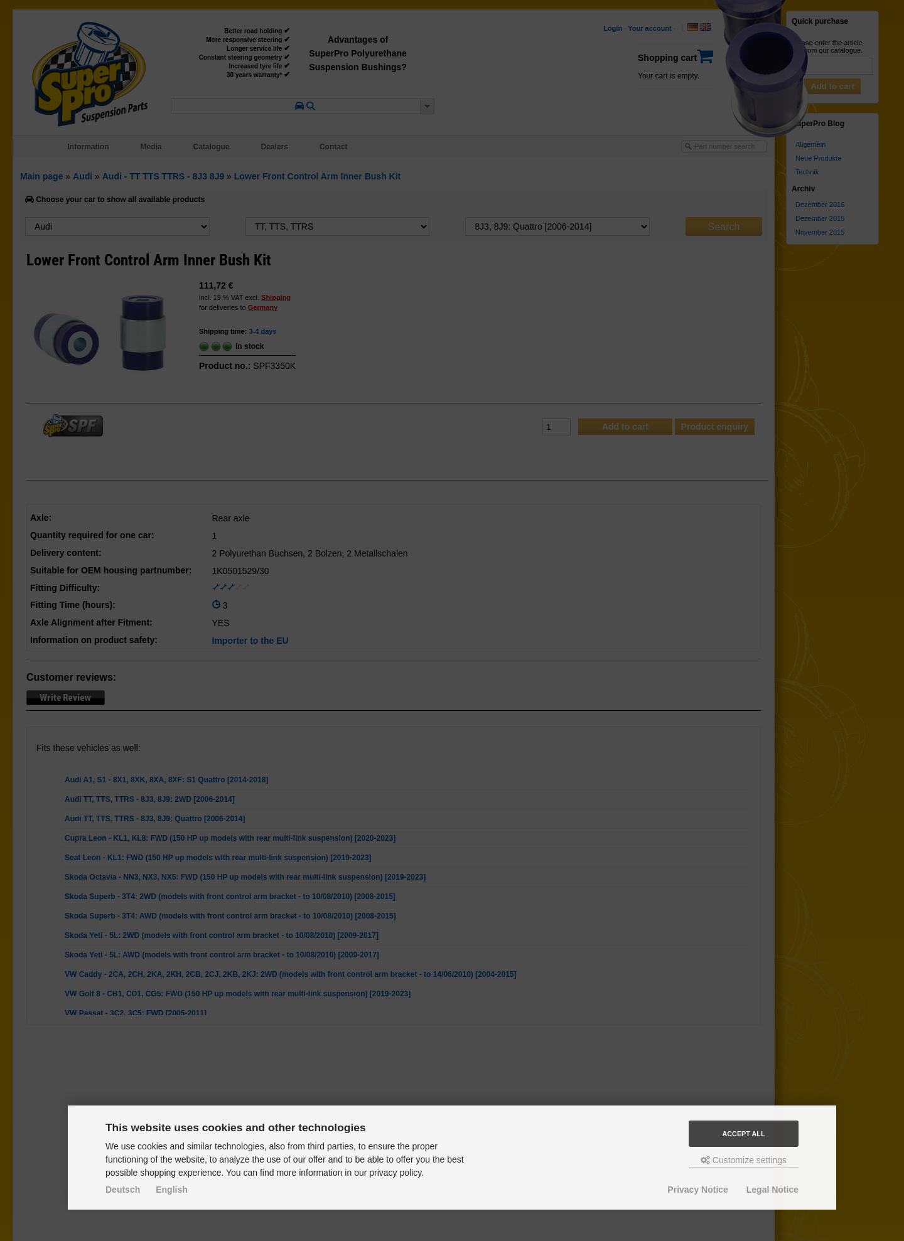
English (172, 1190)
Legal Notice (772, 1190)
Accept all (744, 1133)
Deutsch (122, 1190)
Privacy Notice (697, 1190)
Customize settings (744, 1160)
